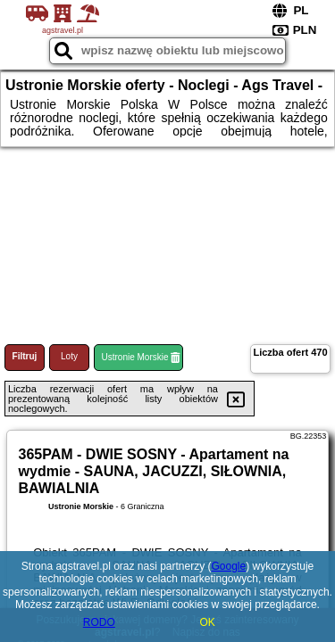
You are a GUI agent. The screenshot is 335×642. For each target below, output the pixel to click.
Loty (69, 356)
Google (229, 566)
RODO (99, 622)
